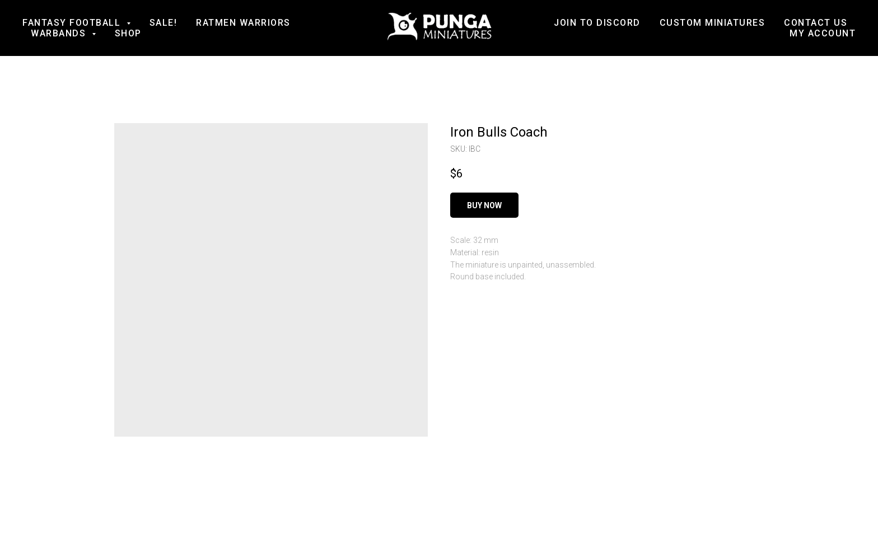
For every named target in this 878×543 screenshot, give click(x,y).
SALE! (164, 22)
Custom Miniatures (712, 22)
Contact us (815, 22)
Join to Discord (597, 22)
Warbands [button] (60, 33)
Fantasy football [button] (73, 22)
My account (823, 33)
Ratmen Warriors (243, 22)
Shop (128, 33)
